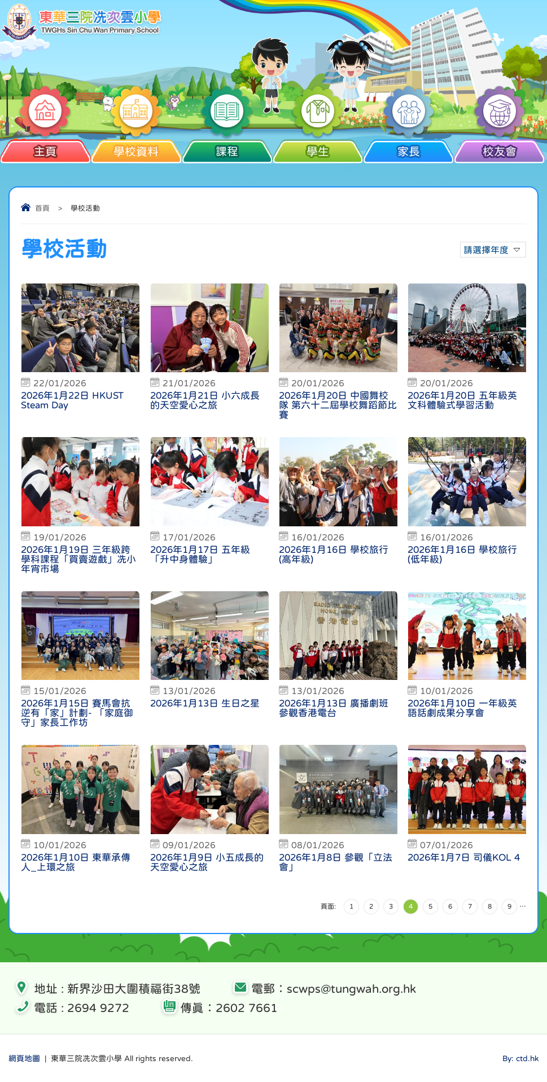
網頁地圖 (24, 1058)
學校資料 (136, 151)
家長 (408, 151)
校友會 (499, 151)
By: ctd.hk (520, 1058)
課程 (227, 151)
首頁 (42, 208)
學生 (317, 151)
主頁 (45, 151)
